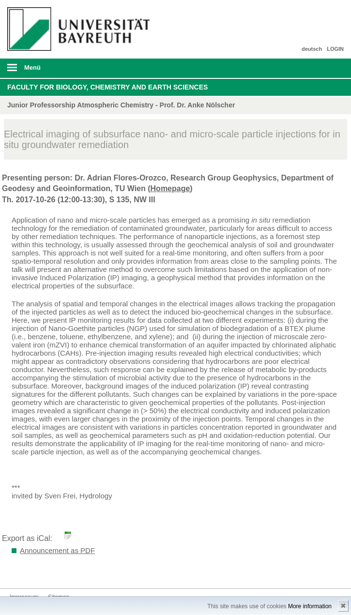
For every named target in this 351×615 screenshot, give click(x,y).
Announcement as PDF (57, 550)
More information (310, 606)
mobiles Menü (77, 70)
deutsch (312, 49)
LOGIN (335, 49)
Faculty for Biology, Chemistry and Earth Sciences (107, 87)
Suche (310, 68)
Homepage (170, 188)
